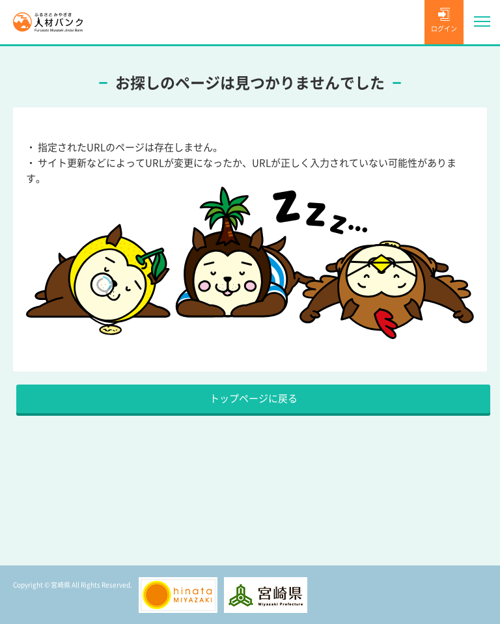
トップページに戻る (254, 398)
